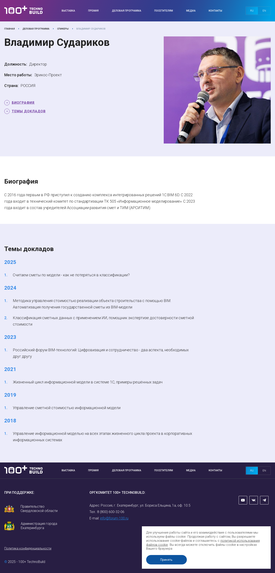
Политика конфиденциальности (27, 548)
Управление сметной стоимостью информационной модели (66, 407)
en (264, 10)
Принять (167, 559)
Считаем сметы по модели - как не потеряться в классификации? (71, 275)
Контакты (215, 10)
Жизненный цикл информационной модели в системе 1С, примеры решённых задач (87, 382)
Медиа (191, 10)
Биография (23, 103)
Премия (93, 10)
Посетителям (163, 10)
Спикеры (63, 28)
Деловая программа (126, 10)
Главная (9, 28)
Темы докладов (29, 111)
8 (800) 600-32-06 (110, 512)
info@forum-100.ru (114, 518)
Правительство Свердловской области (39, 508)
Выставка (68, 10)
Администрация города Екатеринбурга (39, 526)
